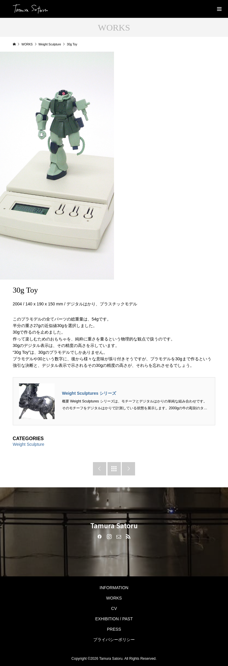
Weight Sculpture (28, 444)
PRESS (114, 629)
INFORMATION (114, 587)
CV (114, 608)
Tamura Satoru (114, 525)
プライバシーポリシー (114, 639)
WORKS (114, 598)
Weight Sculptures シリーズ (89, 393)
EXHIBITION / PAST (114, 618)
